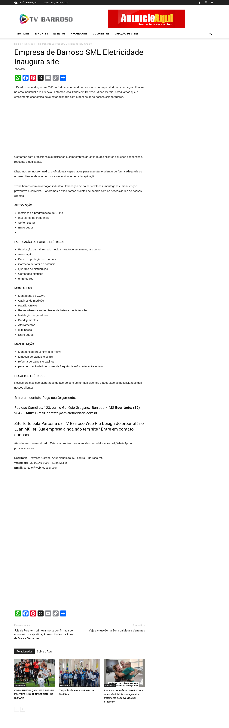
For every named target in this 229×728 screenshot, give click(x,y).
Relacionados (24, 651)
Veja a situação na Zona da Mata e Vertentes (117, 630)
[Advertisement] (79, 127)
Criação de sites (126, 33)
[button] (210, 33)
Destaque (29, 43)
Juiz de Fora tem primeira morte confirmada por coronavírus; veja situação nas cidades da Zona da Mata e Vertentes (44, 634)
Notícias (23, 33)
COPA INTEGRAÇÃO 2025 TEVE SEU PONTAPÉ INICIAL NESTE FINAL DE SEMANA (34, 694)
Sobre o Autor (45, 651)
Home (17, 43)
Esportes (41, 33)
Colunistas (101, 33)
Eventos (59, 33)
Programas (79, 33)
